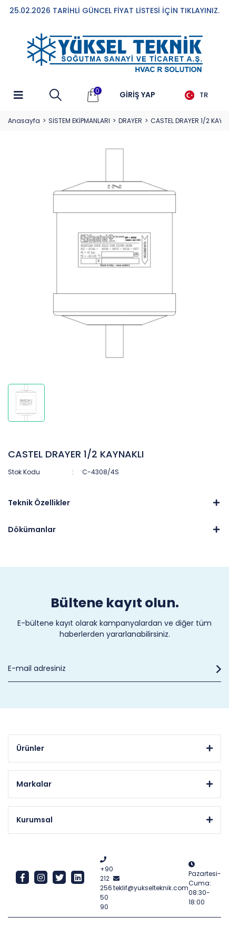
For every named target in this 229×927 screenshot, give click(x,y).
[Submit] (216, 669)
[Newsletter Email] (114, 669)
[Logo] (115, 53)
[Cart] (93, 95)
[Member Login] (137, 95)
